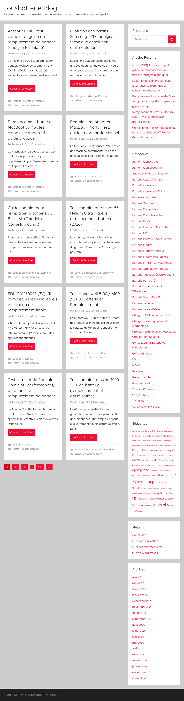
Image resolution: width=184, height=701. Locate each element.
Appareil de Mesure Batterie (150, 173)
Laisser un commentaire (26, 105)
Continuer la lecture (21, 88)
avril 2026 (138, 577)
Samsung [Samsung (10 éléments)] (142, 482)
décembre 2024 (142, 672)
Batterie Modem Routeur (148, 250)
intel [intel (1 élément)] (167, 455)
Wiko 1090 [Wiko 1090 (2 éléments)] (138, 505)
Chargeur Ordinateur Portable (91, 96)
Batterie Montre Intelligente (150, 256)
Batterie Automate (22, 358)
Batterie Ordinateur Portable (28, 100)
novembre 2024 (142, 678)
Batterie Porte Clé (143, 280)
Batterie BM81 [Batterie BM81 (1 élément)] (150, 431)
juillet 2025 (139, 630)
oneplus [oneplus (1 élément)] (171, 465)
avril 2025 (138, 648)
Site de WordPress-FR (146, 553)
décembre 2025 (142, 601)
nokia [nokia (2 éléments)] (165, 465)
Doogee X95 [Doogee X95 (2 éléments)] (139, 450)
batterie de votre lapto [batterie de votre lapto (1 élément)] (141, 436)
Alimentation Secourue (147, 167)
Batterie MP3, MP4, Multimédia (152, 262)
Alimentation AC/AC (145, 161)
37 (39, 467)
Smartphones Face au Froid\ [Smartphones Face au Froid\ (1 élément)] (160, 488)
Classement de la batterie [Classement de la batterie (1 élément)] (159, 445)
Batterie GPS (140, 233)
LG (134, 359)
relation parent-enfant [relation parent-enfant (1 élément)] (148, 475)
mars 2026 (139, 583)
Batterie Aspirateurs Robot (149, 191)
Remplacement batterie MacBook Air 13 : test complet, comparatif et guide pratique (154, 101)
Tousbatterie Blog (30, 8)
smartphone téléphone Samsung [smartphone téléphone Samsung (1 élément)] (145, 494)
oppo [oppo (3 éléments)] (135, 470)
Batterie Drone (141, 221)
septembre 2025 (142, 618)
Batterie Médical (21, 444)
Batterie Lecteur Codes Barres (91, 353)
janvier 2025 (139, 666)
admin (41, 53)
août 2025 (138, 624)
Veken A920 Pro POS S (146, 407)
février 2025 (139, 660)
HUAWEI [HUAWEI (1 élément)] (161, 455)
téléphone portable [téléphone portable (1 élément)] (146, 499)
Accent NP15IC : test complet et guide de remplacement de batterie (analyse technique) (152, 69)
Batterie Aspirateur (144, 185)
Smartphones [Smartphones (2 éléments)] (139, 488)
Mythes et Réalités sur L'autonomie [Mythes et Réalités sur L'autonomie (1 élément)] (146, 465)
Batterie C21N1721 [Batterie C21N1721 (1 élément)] (164, 431)
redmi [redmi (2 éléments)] (135, 475)
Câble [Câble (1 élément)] (173, 445)
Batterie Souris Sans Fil (146, 297)
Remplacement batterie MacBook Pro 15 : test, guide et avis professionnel (94, 127)
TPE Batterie (140, 401)
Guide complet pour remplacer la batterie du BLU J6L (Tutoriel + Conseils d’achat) (153, 132)
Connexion (139, 535)
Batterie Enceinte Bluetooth (150, 227)
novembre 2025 (142, 606)
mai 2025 (138, 642)
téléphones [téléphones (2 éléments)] (160, 498)
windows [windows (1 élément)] (148, 506)
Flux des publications (145, 541)
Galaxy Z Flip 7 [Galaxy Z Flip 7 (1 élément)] (145, 455)
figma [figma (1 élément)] (149, 450)
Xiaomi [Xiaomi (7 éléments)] (159, 504)
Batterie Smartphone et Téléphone (32, 272)
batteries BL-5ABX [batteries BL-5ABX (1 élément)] (159, 436)
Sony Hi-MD (140, 395)
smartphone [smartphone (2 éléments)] (160, 482)
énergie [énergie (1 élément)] (141, 511)
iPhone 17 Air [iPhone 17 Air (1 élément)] (148, 460)
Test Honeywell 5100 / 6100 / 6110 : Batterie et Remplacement (95, 299)
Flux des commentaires (147, 546)
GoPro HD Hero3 (142, 353)
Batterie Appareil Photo (147, 179)
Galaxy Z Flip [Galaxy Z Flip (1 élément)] (157, 450)
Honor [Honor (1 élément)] (154, 455)
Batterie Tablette (142, 303)
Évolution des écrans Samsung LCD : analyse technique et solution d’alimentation (152, 85)
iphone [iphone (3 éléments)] (137, 460)
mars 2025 (138, 654)
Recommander (142, 377)
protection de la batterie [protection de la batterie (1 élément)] (160, 470)
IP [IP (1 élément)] (170, 455)
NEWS (136, 365)
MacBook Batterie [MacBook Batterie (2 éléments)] (164, 460)
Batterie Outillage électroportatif (153, 274)
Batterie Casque (142, 203)
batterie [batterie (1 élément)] (141, 431)
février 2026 (139, 589)
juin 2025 (138, 636)
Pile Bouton (139, 371)
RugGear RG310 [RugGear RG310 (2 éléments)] (167, 475)
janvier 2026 (140, 595)
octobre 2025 (140, 612)
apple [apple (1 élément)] (134, 431)
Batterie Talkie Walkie (146, 309)
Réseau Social (141, 383)
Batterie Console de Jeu (147, 215)
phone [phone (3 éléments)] (144, 470)
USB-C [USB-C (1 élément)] (171, 499)
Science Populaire (143, 389)
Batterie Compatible (145, 209)
